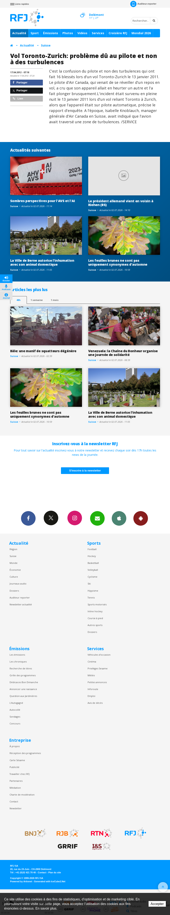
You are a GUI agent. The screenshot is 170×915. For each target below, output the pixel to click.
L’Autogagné (16, 702)
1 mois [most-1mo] (54, 300)
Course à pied (95, 618)
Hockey (92, 556)
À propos (15, 746)
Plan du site (54, 872)
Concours (15, 723)
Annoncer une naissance (23, 689)
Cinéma (92, 661)
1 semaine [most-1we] (37, 300)
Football (92, 549)
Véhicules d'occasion (99, 654)
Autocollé (15, 709)
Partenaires (16, 780)
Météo (91, 675)
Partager (20, 82)
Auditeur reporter (20, 597)
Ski (89, 583)
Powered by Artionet (21, 881)
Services (98, 33)
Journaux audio (18, 583)
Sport (35, 33)
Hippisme (93, 590)
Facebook (28, 518)
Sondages (15, 716)
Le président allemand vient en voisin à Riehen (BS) (120, 203)
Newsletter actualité (21, 604)
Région (13, 549)
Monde (13, 563)
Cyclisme (92, 576)
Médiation (15, 787)
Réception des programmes (25, 753)
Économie (15, 569)
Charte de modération (22, 794)
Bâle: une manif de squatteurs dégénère (43, 351)
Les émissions (17, 654)
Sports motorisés (97, 604)
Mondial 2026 (141, 33)
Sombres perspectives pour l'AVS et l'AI (42, 201)
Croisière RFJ (118, 33)
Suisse (46, 45)
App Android (140, 518)
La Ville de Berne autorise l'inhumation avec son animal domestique (42, 262)
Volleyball (93, 569)
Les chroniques (18, 661)
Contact (14, 801)
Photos (67, 33)
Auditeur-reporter (143, 4)
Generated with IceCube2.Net (49, 881)
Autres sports (95, 625)
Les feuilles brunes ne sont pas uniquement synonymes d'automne (118, 262)
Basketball (93, 563)
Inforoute (93, 689)
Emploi (91, 696)
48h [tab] (18, 300)
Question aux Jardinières (23, 696)
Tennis (91, 597)
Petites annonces (97, 682)
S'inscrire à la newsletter (85, 470)
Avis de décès (95, 702)
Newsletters (97, 518)
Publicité (14, 767)
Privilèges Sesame (98, 668)
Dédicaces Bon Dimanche (24, 682)
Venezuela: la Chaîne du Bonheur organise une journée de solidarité (123, 353)
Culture (14, 576)
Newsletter (16, 808)
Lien (18, 98)
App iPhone (119, 518)
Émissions (50, 33)
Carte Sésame (17, 760)
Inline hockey (95, 611)
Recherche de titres (21, 668)
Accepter (157, 904)
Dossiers (14, 590)
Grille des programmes (23, 675)
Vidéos (82, 33)
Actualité (19, 33)
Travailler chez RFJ (20, 774)
